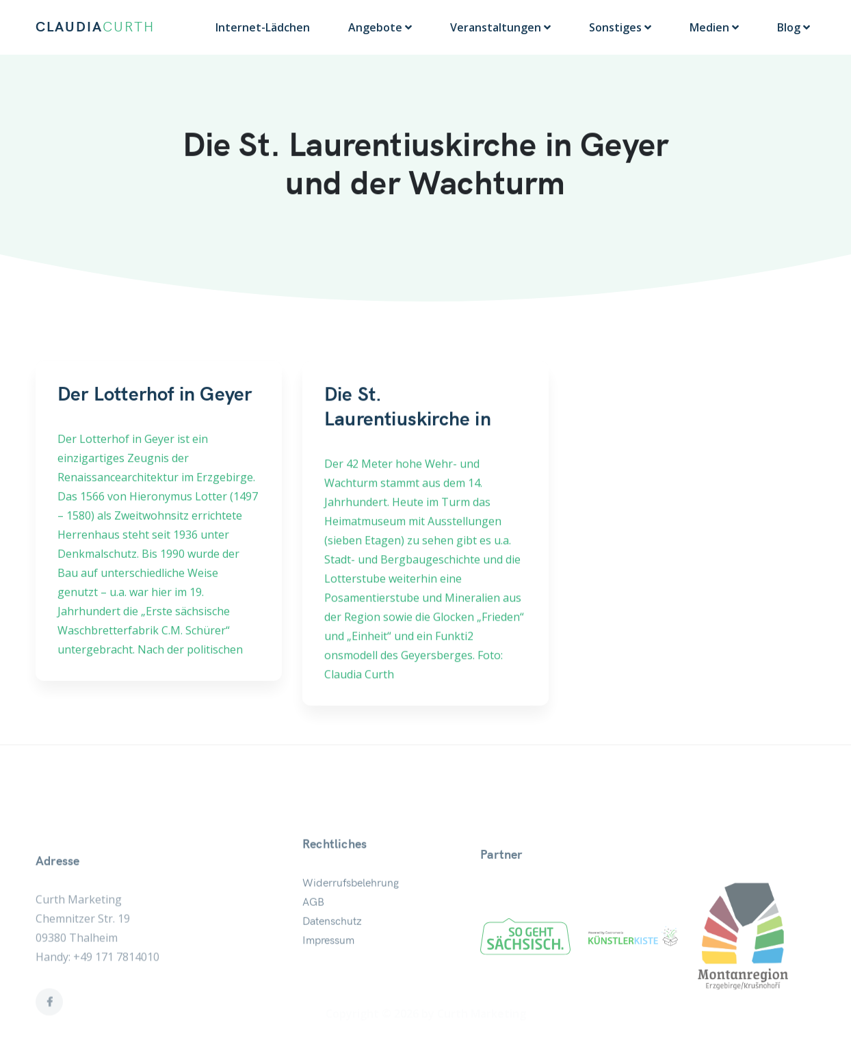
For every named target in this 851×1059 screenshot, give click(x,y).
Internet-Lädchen (262, 27)
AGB (313, 930)
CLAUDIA (95, 27)
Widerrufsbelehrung (350, 911)
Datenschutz (332, 949)
